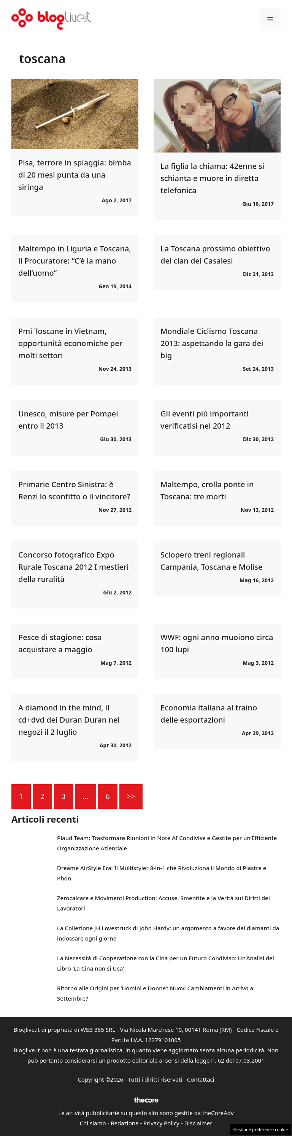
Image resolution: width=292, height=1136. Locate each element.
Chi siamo (93, 1123)
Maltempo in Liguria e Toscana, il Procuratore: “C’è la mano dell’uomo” (74, 260)
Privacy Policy (161, 1123)
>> (131, 796)
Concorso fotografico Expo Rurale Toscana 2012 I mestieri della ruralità (73, 567)
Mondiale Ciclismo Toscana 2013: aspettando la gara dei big (211, 343)
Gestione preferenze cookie (260, 1129)
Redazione (124, 1123)
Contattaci (200, 1079)
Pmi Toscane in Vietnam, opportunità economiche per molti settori (70, 343)
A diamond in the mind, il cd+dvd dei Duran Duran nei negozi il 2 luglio (69, 719)
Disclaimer (198, 1123)
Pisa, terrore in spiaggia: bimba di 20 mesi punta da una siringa (74, 174)
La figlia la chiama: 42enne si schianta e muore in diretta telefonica (212, 178)
